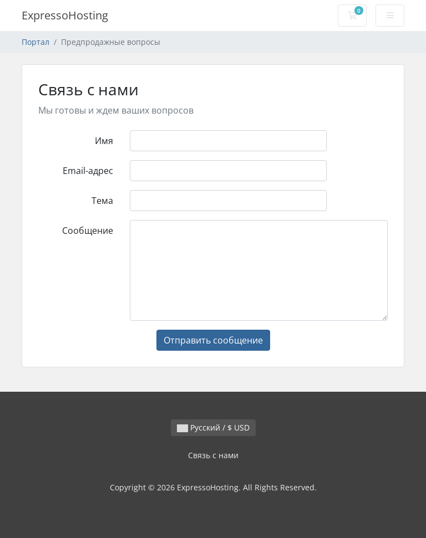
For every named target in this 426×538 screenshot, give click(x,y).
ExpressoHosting (65, 15)
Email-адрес (88, 171)
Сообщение (87, 230)
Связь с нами (213, 455)
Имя (104, 141)
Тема (102, 200)
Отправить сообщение (213, 340)
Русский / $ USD (213, 427)
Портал (35, 42)
